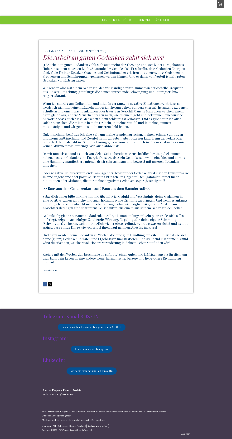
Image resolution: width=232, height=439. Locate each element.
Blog (116, 20)
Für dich (129, 20)
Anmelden (185, 434)
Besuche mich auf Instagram (91, 349)
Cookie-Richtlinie (77, 426)
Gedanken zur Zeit (60, 50)
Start (106, 20)
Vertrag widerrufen (97, 426)
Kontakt (144, 20)
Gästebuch (161, 20)
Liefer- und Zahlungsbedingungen (56, 415)
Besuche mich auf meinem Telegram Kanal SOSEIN (91, 327)
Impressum (46, 426)
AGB (54, 426)
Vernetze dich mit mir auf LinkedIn (92, 371)
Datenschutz (63, 426)
